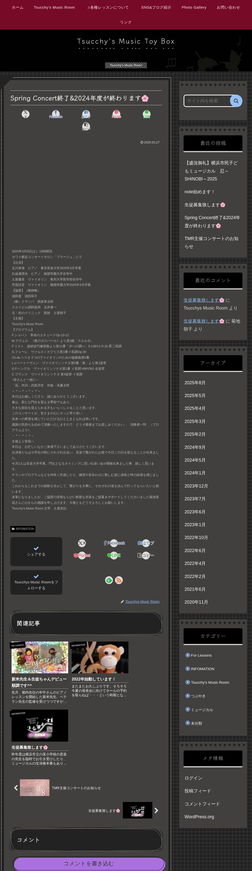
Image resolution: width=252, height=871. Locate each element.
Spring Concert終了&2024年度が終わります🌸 (212, 221)
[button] (150, 114)
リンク (240, 856)
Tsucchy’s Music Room (82, 856)
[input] (210, 101)
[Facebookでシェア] (48, 114)
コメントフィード (202, 803)
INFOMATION (23, 516)
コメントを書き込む (88, 784)
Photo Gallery (193, 856)
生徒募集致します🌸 (205, 204)
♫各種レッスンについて (128, 856)
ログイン (193, 778)
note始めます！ (200, 191)
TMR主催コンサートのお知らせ (211, 242)
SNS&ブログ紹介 (164, 856)
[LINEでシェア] (124, 114)
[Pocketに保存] (99, 114)
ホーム (55, 856)
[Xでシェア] (22, 114)
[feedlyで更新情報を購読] (109, 568)
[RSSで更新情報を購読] (119, 568)
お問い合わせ (219, 856)
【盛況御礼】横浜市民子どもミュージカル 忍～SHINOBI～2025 (211, 170)
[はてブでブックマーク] (73, 114)
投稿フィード (198, 790)
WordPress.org (199, 816)
